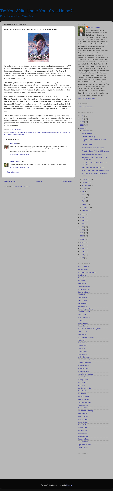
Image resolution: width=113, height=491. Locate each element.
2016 (82, 230)
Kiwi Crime (81, 348)
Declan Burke (82, 306)
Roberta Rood (83, 416)
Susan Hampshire (18, 135)
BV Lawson (82, 283)
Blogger (69, 485)
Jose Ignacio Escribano (86, 337)
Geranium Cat (83, 323)
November (86, 179)
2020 (82, 217)
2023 (82, 125)
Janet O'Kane (82, 331)
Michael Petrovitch (48, 132)
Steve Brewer (82, 433)
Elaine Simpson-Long (85, 309)
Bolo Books (82, 275)
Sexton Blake (82, 425)
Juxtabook (81, 340)
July (83, 192)
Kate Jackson (82, 343)
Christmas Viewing (88, 136)
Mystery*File (82, 382)
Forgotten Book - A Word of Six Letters (95, 151)
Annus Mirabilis (87, 133)
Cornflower (81, 295)
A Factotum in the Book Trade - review (95, 170)
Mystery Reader (83, 377)
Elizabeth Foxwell (84, 312)
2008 (82, 254)
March (84, 204)
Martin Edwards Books (86, 107)
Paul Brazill (82, 394)
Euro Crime (82, 314)
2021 (82, 214)
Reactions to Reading (85, 411)
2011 (82, 245)
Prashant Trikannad (84, 402)
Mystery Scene (83, 380)
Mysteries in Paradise (85, 374)
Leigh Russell (82, 351)
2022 (82, 128)
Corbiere (13, 132)
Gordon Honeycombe (33, 132)
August (84, 188)
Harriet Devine (83, 326)
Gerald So (81, 320)
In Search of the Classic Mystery (89, 329)
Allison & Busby (83, 266)
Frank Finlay (21, 132)
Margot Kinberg (83, 365)
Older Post (67, 181)
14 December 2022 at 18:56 (19, 167)
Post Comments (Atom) (22, 186)
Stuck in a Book (83, 439)
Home (39, 181)
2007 (82, 258)
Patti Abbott (82, 391)
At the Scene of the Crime (87, 272)
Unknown (13, 144)
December (86, 131)
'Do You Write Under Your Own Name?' (36, 11)
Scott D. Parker (83, 419)
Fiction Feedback (84, 317)
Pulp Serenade (83, 405)
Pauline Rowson (83, 396)
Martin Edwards (15, 161)
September (86, 185)
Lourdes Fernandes (84, 363)
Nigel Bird (81, 385)
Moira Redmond (83, 368)
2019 (82, 220)
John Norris (82, 334)
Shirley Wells (82, 428)
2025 (82, 119)
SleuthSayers (82, 430)
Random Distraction (85, 408)
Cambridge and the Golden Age (93, 167)
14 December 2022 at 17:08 (19, 154)
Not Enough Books (84, 388)
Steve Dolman (83, 436)
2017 (82, 227)
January (85, 210)
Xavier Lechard (83, 447)
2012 (82, 242)
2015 (82, 233)
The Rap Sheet (83, 442)
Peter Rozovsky (83, 399)
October (85, 182)
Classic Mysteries (84, 289)
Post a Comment (13, 172)
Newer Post (10, 181)
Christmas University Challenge (93, 148)
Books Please (82, 278)
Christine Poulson (84, 286)
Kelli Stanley (82, 346)
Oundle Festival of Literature (92, 154)
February (85, 207)
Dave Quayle (82, 300)
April (84, 201)
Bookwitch (81, 281)
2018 (82, 223)
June (84, 195)
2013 (82, 239)
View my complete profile (86, 98)
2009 (82, 251)
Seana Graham (83, 422)
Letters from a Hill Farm (86, 360)
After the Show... (87, 145)
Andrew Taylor (83, 269)
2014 (82, 236)
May (83, 198)
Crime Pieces (82, 297)
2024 (82, 122)
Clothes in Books (84, 292)
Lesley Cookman (84, 357)
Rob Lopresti (82, 413)
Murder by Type (83, 371)
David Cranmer (83, 303)
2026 (82, 116)
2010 (82, 248)
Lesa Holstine (82, 354)
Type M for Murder (84, 445)
